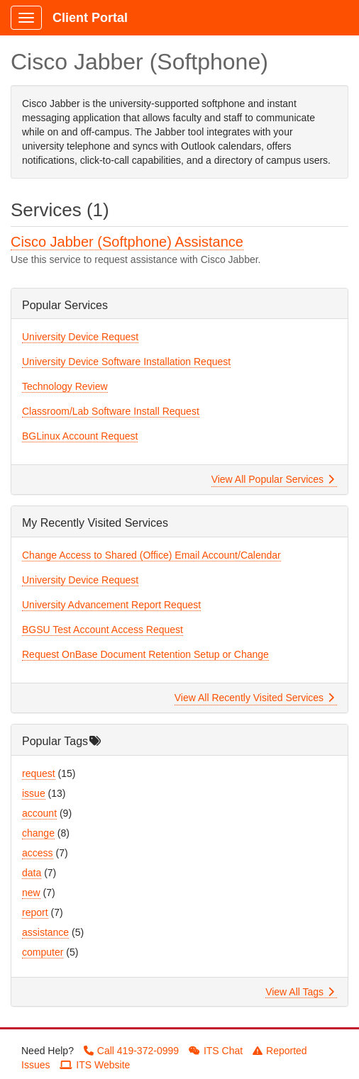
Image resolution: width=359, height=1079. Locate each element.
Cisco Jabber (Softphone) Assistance (127, 242)
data (31, 872)
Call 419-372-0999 (131, 1050)
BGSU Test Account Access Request (102, 629)
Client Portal (90, 18)
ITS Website (95, 1064)
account (39, 813)
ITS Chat (216, 1050)
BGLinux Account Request (80, 436)
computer (42, 952)
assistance (45, 932)
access (37, 853)
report (35, 912)
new (31, 892)
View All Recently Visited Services (254, 697)
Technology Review (65, 386)
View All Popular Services (272, 479)
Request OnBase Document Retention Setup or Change (145, 654)
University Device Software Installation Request (126, 361)
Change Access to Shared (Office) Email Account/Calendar (151, 555)
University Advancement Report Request (111, 604)
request (38, 773)
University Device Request (80, 336)
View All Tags (299, 991)
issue (33, 793)
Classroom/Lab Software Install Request (110, 411)
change (38, 833)
